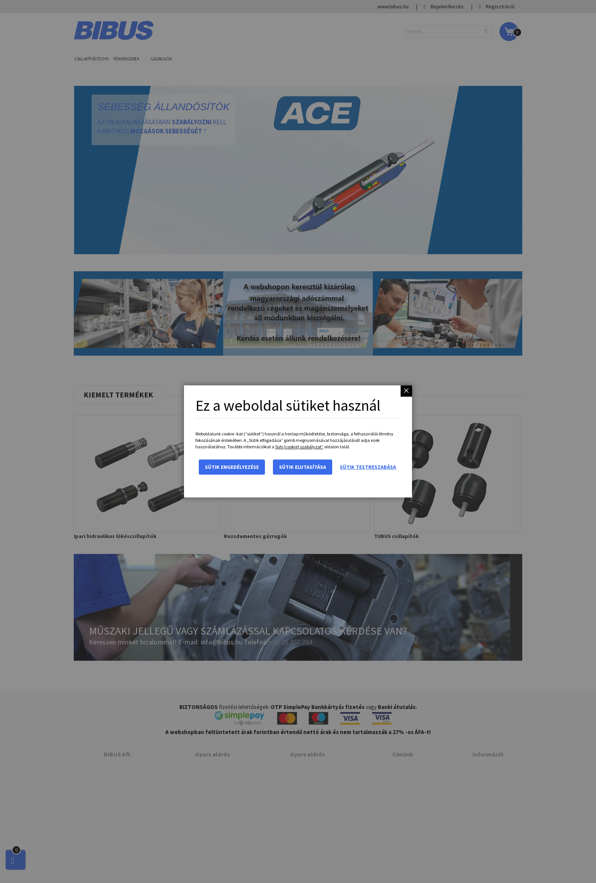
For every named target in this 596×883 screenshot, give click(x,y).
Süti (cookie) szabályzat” (299, 447)
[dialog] (298, 441)
